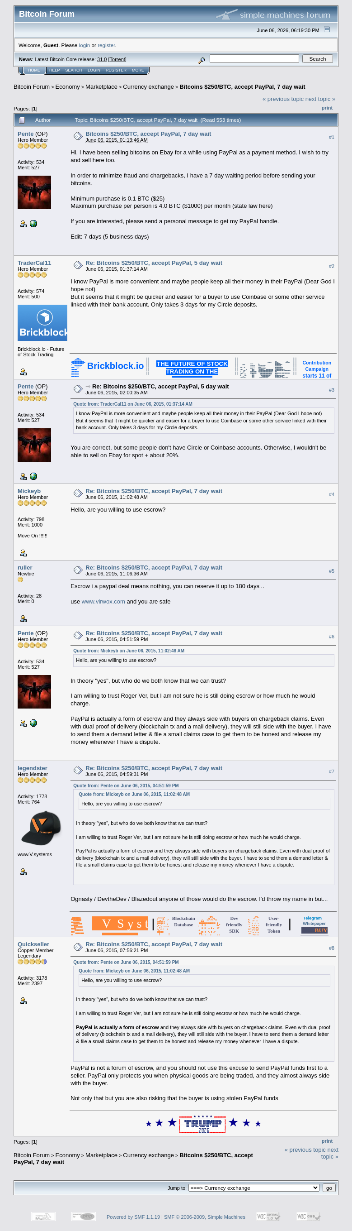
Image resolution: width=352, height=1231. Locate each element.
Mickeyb (29, 491)
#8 (331, 948)
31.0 (102, 59)
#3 (331, 390)
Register (116, 70)
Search (74, 70)
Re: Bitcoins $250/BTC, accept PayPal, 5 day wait (153, 262)
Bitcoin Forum (32, 86)
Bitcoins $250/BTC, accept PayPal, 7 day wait (242, 86)
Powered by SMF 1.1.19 (133, 1217)
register (106, 45)
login (84, 45)
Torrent (117, 59)
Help (54, 70)
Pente (25, 133)
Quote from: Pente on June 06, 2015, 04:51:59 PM (125, 785)
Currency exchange (148, 86)
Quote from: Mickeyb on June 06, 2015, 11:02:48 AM (128, 650)
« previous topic (283, 99)
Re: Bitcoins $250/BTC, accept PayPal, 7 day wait (153, 491)
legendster (32, 768)
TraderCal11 (34, 262)
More (138, 70)
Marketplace (101, 86)
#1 (331, 137)
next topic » (320, 99)
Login (94, 70)
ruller (25, 567)
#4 (331, 494)
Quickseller (33, 944)
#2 (331, 266)
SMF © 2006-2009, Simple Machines (204, 1217)
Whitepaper (314, 923)
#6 (331, 636)
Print (327, 107)
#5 (331, 571)
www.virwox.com (103, 601)
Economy (68, 86)
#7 (331, 771)
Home (34, 70)
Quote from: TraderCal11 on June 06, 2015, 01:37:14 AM (132, 404)
